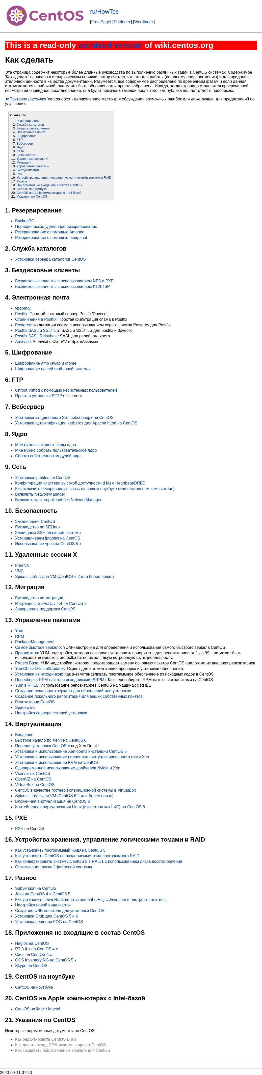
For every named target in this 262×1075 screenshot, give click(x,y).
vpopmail (23, 308)
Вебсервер (25, 143)
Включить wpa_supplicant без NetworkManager (58, 500)
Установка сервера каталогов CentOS (50, 259)
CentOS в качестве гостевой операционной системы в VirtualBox (75, 790)
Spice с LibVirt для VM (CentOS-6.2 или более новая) (64, 576)
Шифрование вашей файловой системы (53, 369)
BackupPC (24, 221)
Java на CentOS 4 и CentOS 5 (42, 894)
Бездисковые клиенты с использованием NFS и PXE (64, 281)
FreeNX (22, 565)
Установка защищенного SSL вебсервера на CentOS (64, 417)
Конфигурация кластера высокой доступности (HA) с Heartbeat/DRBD (80, 483)
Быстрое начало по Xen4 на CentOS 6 (50, 740)
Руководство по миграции (39, 598)
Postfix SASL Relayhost (36, 336)
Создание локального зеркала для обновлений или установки (73, 691)
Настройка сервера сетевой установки (51, 713)
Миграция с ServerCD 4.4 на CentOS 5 (51, 603)
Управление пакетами (33, 166)
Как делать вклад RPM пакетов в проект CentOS (60, 1045)
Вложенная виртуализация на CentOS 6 (52, 801)
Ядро (20, 147)
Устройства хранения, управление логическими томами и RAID (64, 177)
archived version (110, 45)
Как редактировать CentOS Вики (45, 1039)
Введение (24, 735)
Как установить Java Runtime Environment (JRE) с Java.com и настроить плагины (90, 899)
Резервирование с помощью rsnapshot (51, 237)
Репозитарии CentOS (35, 702)
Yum (19, 631)
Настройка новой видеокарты (43, 905)
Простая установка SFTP (38, 396)
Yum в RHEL (26, 685)
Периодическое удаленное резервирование (56, 226)
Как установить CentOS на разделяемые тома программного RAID (77, 856)
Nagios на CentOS (32, 943)
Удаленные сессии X (32, 158)
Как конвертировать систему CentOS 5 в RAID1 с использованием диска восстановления (98, 861)
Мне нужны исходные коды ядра (45, 445)
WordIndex (144, 22)
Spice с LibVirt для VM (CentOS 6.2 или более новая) (64, 796)
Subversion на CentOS (36, 888)
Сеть (20, 151)
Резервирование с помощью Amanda (49, 232)
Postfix (21, 314)
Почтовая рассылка (27, 99)
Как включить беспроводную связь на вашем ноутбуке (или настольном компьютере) (95, 489)
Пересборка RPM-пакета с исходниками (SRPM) (60, 680)
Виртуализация (28, 170)
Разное (22, 181)
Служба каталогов (30, 124)
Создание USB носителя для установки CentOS (59, 910)
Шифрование (27, 136)
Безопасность (27, 155)
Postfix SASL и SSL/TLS (37, 330)
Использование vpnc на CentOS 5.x (48, 544)
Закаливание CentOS (35, 521)
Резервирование (29, 121)
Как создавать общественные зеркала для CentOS (62, 1050)
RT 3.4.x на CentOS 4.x (36, 949)
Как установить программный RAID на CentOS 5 (60, 850)
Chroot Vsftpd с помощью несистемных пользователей (66, 390)
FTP (20, 140)
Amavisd (23, 341)
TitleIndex (122, 22)
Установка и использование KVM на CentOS (56, 762)
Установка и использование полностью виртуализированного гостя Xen (82, 757)
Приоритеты (26, 653)
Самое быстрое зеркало (38, 647)
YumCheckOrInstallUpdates (40, 668)
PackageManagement (35, 642)
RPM (19, 636)
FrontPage (100, 22)
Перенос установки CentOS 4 (42, 746)
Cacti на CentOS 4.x (33, 954)
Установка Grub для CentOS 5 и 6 (46, 916)
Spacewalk (25, 707)
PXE (20, 174)
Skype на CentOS (31, 965)
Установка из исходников (38, 674)
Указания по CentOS (32, 196)
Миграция (24, 162)
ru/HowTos (104, 11)
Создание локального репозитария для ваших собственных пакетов (79, 696)
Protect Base (26, 663)
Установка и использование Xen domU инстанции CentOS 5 (71, 751)
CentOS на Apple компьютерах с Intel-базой (49, 193)
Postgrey (23, 325)
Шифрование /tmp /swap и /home (45, 363)
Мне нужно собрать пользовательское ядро (56, 450)
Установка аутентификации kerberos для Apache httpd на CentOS (76, 423)
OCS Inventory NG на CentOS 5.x (45, 960)
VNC (19, 571)
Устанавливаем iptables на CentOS (47, 538)
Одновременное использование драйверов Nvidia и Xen (67, 768)
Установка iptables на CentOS (42, 477)
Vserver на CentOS (32, 773)
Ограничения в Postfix (35, 319)
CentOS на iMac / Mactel (37, 1009)
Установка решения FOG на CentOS (49, 922)
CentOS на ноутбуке (32, 189)
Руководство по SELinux (38, 527)
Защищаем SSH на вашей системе (48, 532)
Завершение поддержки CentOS (45, 609)
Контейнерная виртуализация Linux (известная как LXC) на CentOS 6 (80, 807)
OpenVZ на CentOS (33, 779)
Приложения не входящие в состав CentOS (49, 185)
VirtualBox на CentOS (35, 785)
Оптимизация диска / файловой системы (53, 867)
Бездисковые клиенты (33, 128)
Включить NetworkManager (40, 494)
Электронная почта (31, 132)
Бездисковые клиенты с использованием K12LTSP (62, 286)
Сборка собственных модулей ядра (48, 456)
